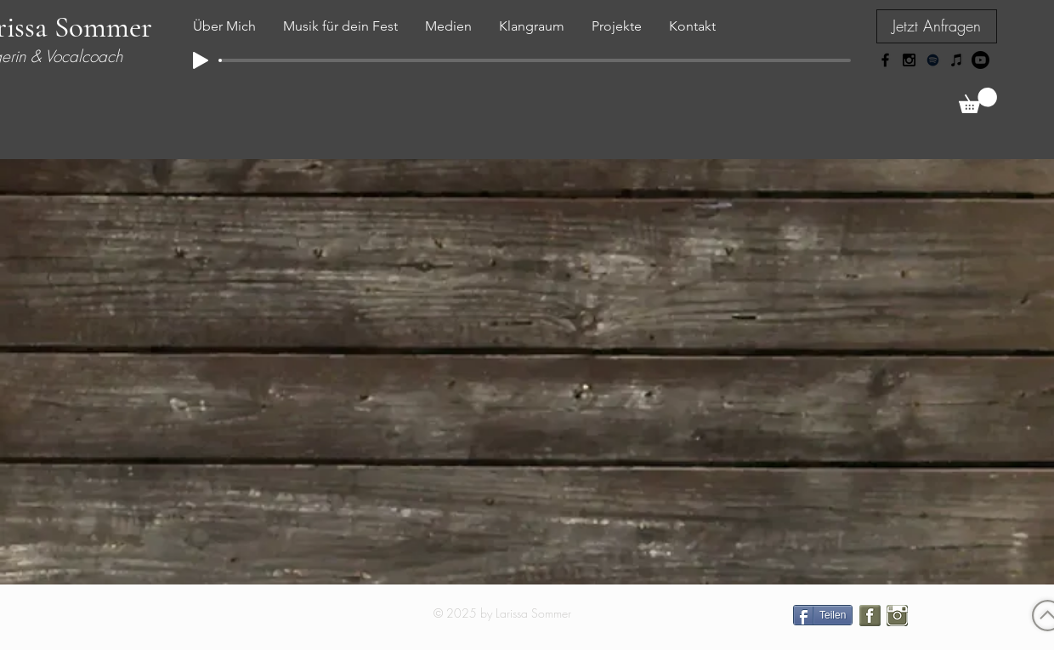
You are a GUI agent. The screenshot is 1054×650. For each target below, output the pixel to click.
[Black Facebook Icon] (885, 60)
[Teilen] (823, 615)
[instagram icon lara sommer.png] (897, 615)
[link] (978, 100)
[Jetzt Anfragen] (936, 26)
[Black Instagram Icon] (909, 60)
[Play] (200, 60)
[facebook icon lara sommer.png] (870, 615)
